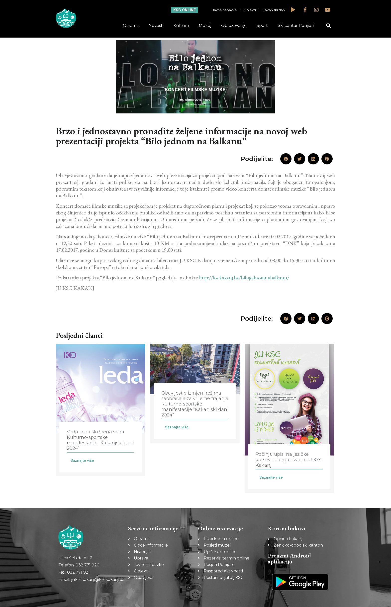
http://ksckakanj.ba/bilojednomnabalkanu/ (244, 277)
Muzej (205, 25)
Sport (262, 25)
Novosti (156, 25)
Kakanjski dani (274, 10)
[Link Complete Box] (100, 410)
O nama (131, 25)
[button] (328, 26)
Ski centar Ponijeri (296, 25)
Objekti (250, 10)
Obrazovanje (234, 25)
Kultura (181, 25)
